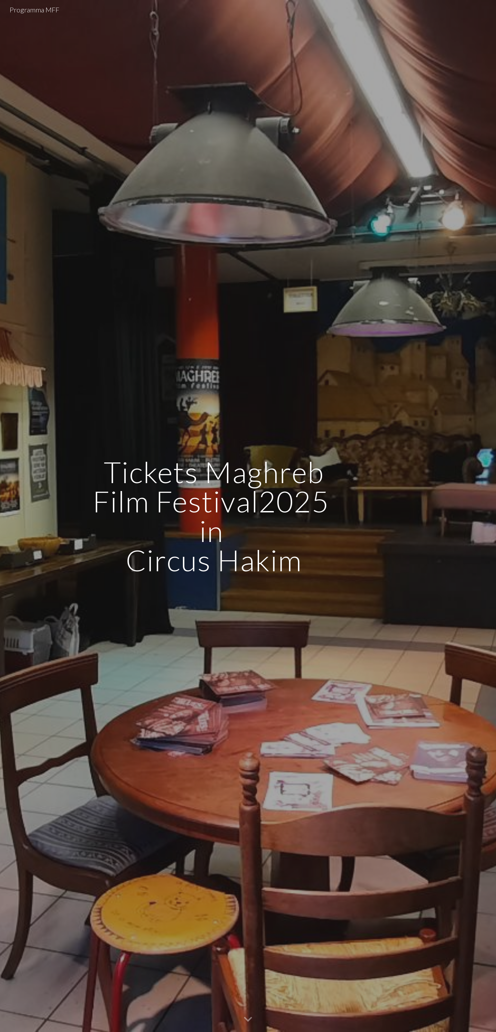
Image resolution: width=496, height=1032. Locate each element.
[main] (214, 516)
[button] (248, 1019)
